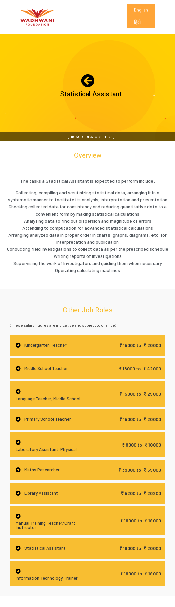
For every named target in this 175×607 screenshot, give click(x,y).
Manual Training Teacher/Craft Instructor (45, 525)
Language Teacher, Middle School (48, 398)
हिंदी (137, 26)
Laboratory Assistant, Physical (46, 449)
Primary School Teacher (47, 419)
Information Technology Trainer (47, 578)
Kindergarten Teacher (45, 345)
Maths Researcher (42, 469)
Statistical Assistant (45, 548)
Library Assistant (41, 493)
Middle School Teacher (46, 368)
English (141, 13)
